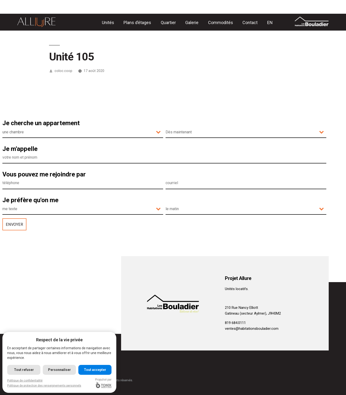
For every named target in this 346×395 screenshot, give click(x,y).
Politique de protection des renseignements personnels (44, 385)
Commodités (220, 22)
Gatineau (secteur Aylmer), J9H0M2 (253, 313)
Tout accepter (95, 370)
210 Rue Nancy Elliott (241, 307)
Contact (250, 22)
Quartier (168, 22)
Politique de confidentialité (25, 380)
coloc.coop (63, 71)
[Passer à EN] (270, 22)
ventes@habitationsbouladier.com (251, 328)
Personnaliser (59, 370)
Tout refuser (24, 370)
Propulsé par (103, 383)
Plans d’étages (137, 22)
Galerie (191, 22)
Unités (108, 22)
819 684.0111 (235, 323)
